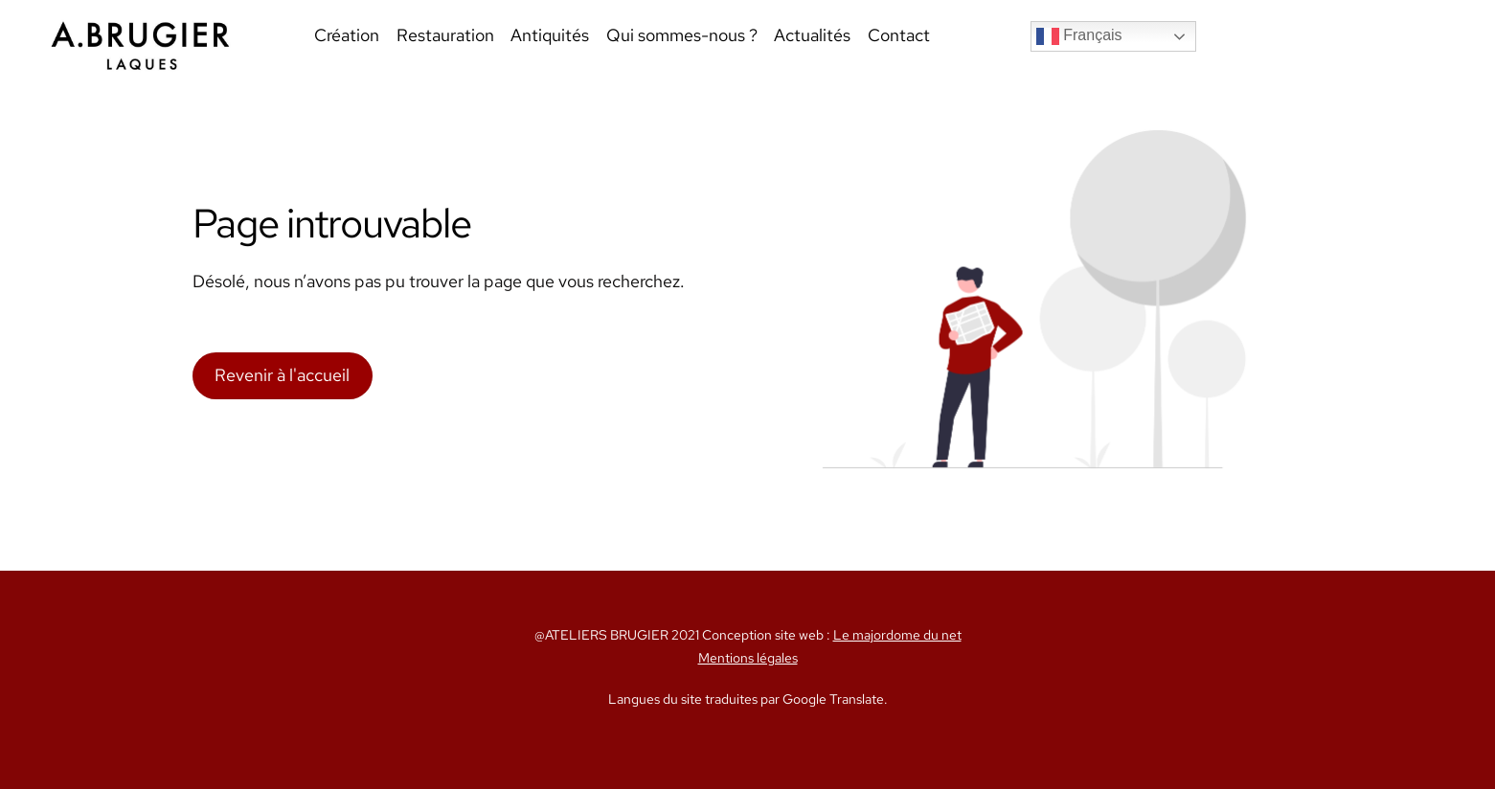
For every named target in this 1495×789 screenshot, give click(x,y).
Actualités (812, 35)
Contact (899, 35)
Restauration (445, 35)
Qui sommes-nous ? (682, 35)
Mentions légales (748, 657)
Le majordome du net (897, 634)
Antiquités (549, 35)
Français (1079, 36)
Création (346, 35)
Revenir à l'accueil (282, 375)
